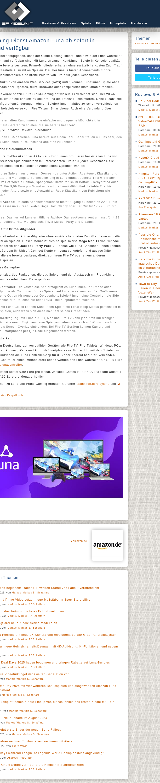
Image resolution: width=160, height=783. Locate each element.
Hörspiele (118, 23)
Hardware (139, 23)
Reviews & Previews (59, 23)
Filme (100, 23)
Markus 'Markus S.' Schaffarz (30, 592)
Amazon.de (141, 43)
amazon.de (80, 541)
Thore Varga (20, 746)
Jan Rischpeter (148, 207)
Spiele (86, 23)
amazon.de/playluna (94, 384)
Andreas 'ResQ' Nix (20, 757)
